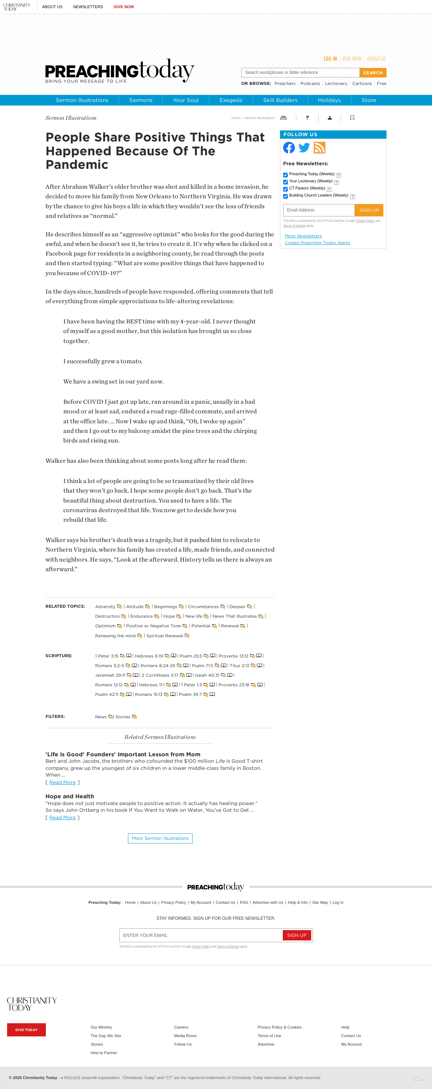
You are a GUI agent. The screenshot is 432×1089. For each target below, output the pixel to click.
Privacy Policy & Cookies (280, 1027)
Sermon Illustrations (82, 100)
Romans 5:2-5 (109, 665)
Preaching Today (312, 174)
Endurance (141, 616)
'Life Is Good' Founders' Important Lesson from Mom (122, 754)
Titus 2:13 (239, 665)
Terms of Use (269, 1036)
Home (236, 118)
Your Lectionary (311, 181)
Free (382, 83)
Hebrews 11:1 (151, 684)
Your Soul (186, 100)
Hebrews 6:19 (149, 655)
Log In (330, 58)
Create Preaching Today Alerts (317, 242)
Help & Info (298, 902)
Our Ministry (101, 1027)
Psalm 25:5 (191, 655)
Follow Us (182, 1044)
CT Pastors (307, 188)
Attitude (135, 606)
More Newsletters (303, 236)
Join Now (352, 58)
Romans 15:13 (148, 694)
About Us (52, 7)
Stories (122, 716)
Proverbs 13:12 (233, 655)
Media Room (185, 1036)
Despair (237, 606)
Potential (200, 625)
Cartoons (362, 83)
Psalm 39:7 (190, 694)
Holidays (329, 100)
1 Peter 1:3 (191, 684)
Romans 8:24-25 (158, 665)
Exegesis (231, 100)
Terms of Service (294, 225)
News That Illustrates (235, 616)
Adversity (105, 606)
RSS (244, 902)
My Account (200, 902)
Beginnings (165, 606)
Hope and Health (69, 796)
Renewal (230, 625)
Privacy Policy (365, 220)
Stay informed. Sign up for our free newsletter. (215, 918)
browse (259, 83)
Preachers (285, 83)
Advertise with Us (268, 902)
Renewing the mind (115, 635)
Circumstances (203, 606)
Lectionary (336, 83)
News (101, 716)
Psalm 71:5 (202, 665)
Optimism (105, 625)
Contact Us (225, 902)
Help (345, 1027)
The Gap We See (106, 1036)
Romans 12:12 (109, 684)
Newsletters (88, 7)
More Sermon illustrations (160, 838)
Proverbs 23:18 (233, 684)
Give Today (26, 1030)
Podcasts (310, 83)
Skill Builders (280, 100)
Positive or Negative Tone (153, 625)
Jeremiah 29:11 (110, 675)
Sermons (140, 100)
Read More (62, 782)
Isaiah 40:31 (207, 675)
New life (193, 616)
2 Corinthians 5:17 (160, 675)
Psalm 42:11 (106, 694)
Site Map (320, 902)
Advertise (266, 1044)
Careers (181, 1027)
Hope (169, 616)
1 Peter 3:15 (106, 655)
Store (369, 100)
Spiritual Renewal (164, 635)
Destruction (107, 616)
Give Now (124, 7)
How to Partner (104, 1053)
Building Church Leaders (319, 195)
